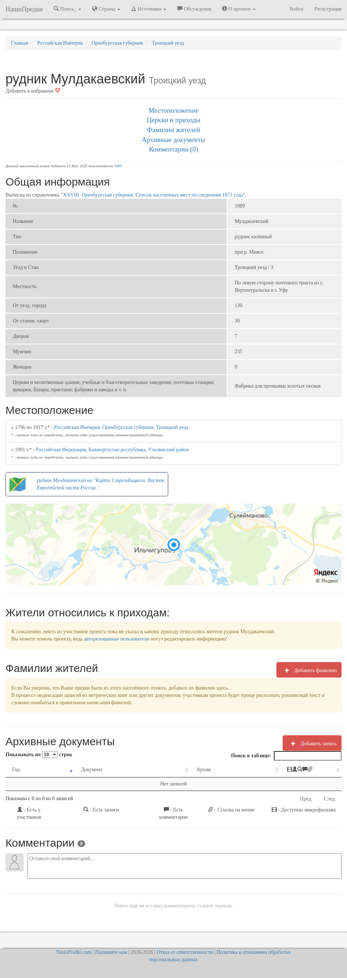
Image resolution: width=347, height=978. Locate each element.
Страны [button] (106, 9)
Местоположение (173, 110)
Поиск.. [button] (68, 9)
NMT (118, 166)
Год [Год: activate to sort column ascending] (16, 769)
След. (330, 799)
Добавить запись (312, 743)
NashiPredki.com (74, 952)
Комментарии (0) (173, 149)
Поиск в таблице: (286, 756)
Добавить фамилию (309, 670)
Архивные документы (173, 139)
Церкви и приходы (173, 120)
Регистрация (328, 9)
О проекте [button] (238, 9)
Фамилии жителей (173, 130)
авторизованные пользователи (116, 639)
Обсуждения (194, 9)
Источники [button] (148, 9)
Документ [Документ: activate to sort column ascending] (80, 769)
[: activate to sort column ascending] (288, 769)
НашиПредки (24, 9)
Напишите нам (111, 952)
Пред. (306, 799)
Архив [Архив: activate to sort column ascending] (172, 769)
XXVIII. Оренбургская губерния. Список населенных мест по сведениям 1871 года (153, 195)
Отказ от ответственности (184, 952)
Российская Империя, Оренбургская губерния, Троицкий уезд (121, 427)
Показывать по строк (38, 754)
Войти (296, 9)
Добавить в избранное (32, 91)
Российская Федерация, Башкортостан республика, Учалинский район (112, 449)
